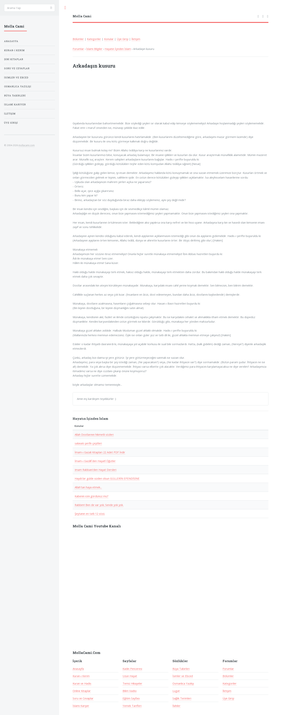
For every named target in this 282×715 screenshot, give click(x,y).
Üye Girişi (122, 39)
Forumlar (78, 49)
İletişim (136, 39)
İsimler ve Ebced (182, 676)
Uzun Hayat (130, 676)
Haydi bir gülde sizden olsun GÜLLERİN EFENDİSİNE (107, 478)
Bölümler (78, 39)
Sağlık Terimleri (181, 698)
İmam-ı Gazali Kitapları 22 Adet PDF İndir (100, 452)
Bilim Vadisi (130, 691)
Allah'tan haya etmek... (88, 487)
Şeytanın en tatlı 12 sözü (90, 513)
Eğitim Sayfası (131, 698)
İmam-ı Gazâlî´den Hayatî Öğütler (95, 461)
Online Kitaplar (82, 691)
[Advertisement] (121, 97)
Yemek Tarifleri (132, 706)
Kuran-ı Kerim (81, 676)
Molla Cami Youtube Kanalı (97, 526)
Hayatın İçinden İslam (118, 49)
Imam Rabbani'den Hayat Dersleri (95, 470)
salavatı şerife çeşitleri (88, 443)
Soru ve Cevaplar (83, 698)
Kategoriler (94, 39)
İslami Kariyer (81, 706)
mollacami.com (26, 145)
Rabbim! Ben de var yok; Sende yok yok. (99, 505)
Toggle (65, 7)
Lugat (176, 691)
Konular (109, 39)
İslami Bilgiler (94, 49)
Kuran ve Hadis (82, 683)
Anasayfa (78, 669)
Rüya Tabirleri (181, 669)
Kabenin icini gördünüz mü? (91, 496)
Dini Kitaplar (13, 59)
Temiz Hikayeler (132, 683)
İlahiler (176, 706)
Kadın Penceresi (132, 669)
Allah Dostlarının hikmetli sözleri (94, 434)
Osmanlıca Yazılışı (183, 683)
